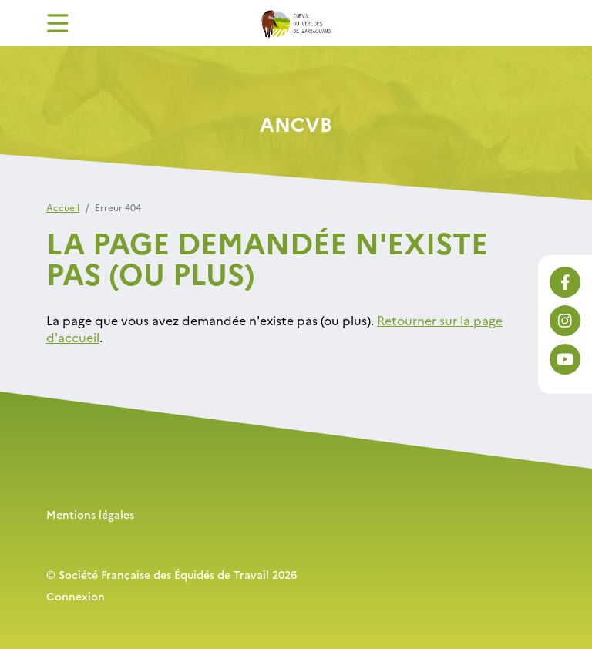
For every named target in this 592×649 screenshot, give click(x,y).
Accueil (62, 207)
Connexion (75, 596)
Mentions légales (90, 514)
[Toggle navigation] (58, 23)
